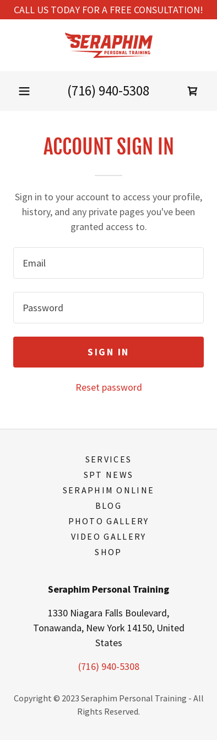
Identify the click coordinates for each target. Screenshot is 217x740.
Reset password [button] (108, 387)
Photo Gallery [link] (108, 520)
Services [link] (108, 459)
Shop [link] (108, 551)
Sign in (108, 351)
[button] (24, 91)
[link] (108, 45)
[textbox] (108, 263)
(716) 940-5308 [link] (108, 90)
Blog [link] (108, 505)
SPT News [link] (108, 474)
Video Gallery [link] (109, 536)
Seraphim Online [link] (108, 490)
